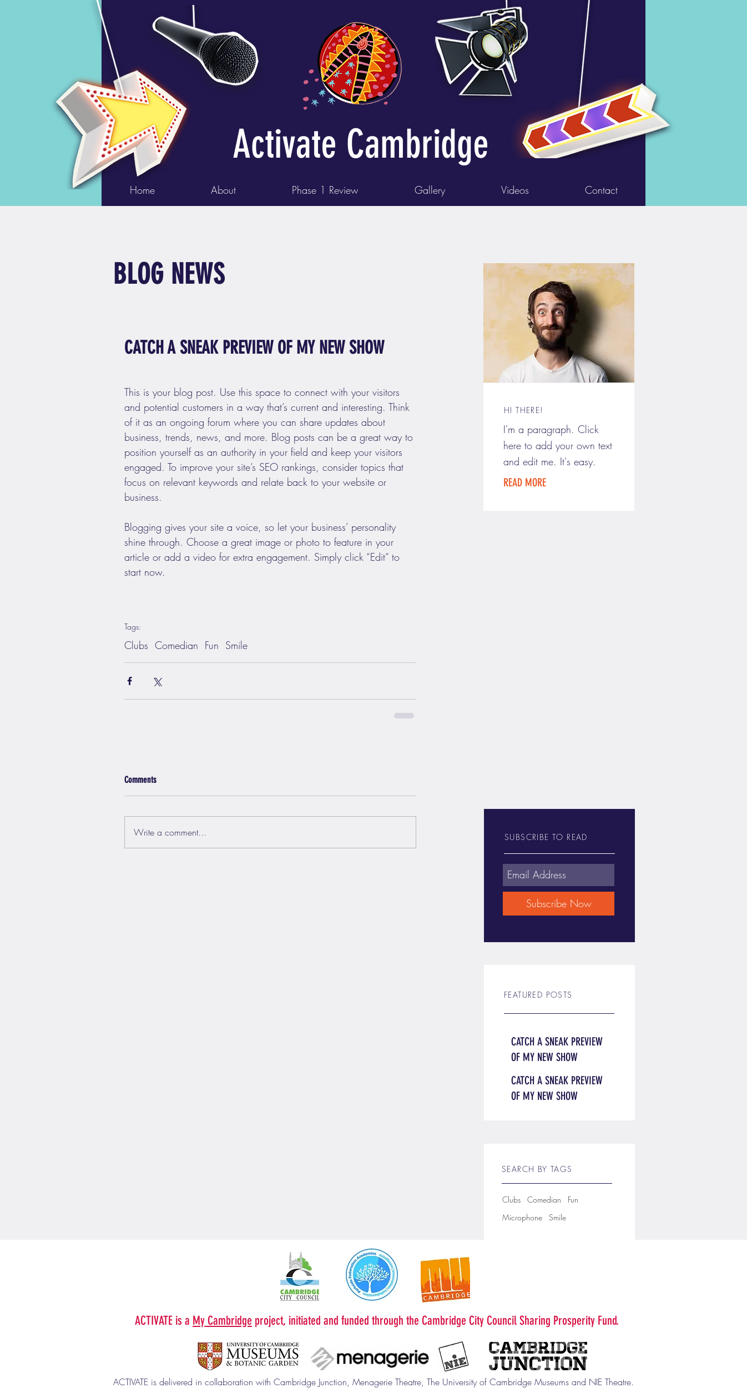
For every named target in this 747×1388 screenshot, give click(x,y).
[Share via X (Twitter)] (157, 681)
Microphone (522, 1217)
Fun (212, 645)
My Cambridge (222, 1320)
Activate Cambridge (361, 144)
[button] (542, 482)
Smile (236, 645)
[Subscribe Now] (558, 904)
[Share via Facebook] (129, 681)
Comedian (176, 645)
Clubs (136, 645)
